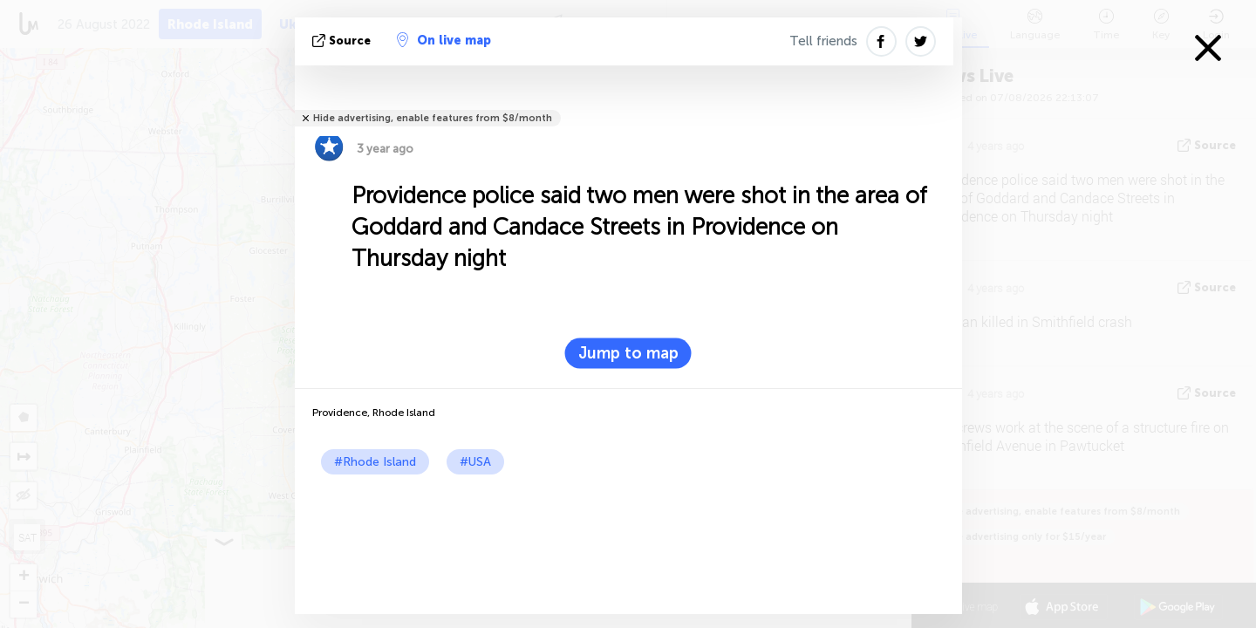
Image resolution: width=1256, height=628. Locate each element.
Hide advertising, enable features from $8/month (432, 118)
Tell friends (823, 41)
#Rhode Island (375, 461)
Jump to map (628, 353)
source (343, 40)
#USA (475, 461)
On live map (444, 40)
